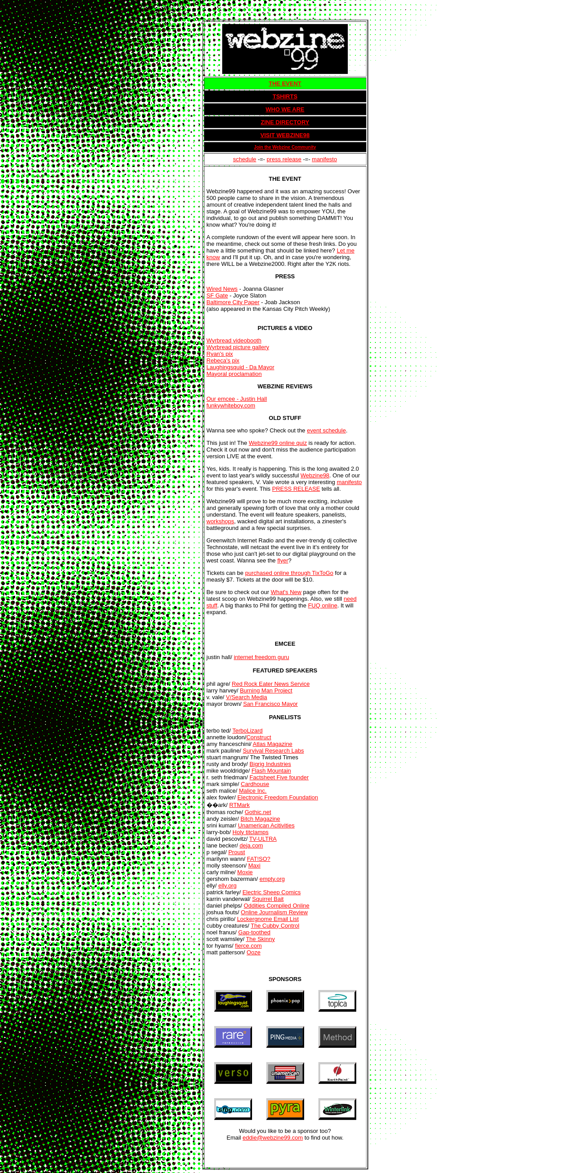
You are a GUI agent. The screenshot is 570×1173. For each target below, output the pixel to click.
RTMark (239, 805)
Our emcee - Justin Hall (237, 398)
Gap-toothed (254, 932)
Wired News (222, 288)
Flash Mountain (271, 770)
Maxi (254, 865)
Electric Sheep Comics (271, 892)
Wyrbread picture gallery (238, 347)
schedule (244, 159)
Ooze (254, 952)
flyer (283, 560)
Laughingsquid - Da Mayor (240, 367)
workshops (220, 521)
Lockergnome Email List (268, 919)
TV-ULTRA (263, 838)
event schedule (326, 430)
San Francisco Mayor (270, 704)
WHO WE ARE (285, 109)
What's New (286, 592)
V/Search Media (246, 697)
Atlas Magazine (273, 744)
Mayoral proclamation (234, 374)
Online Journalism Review (274, 912)
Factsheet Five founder (279, 777)
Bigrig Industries (270, 764)
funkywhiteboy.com (231, 405)
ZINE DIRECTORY (285, 122)
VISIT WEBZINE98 (285, 135)
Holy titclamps (250, 832)
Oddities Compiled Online (276, 905)
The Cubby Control (275, 925)
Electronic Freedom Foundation (277, 797)
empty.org (272, 879)
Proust (236, 852)
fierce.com (248, 945)
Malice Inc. (252, 790)
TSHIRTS (285, 96)
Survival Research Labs (273, 750)
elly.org (227, 885)
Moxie (245, 872)
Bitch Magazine (260, 818)
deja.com (251, 845)
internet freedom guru (261, 657)
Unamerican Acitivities (266, 825)
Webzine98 (315, 475)
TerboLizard (247, 730)
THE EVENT (285, 83)
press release (284, 159)
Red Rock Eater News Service (271, 683)
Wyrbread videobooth (234, 340)
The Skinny (260, 939)
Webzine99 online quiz (278, 443)
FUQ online (323, 605)
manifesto (324, 159)
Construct (258, 737)
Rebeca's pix (223, 360)
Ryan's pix (220, 353)
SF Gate (217, 295)
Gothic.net (258, 812)
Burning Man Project (266, 690)
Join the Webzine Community (285, 147)
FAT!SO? (259, 858)
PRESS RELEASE (296, 488)
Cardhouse (255, 784)
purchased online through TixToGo (289, 573)
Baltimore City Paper (233, 302)
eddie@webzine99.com (273, 1137)
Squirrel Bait (268, 899)
